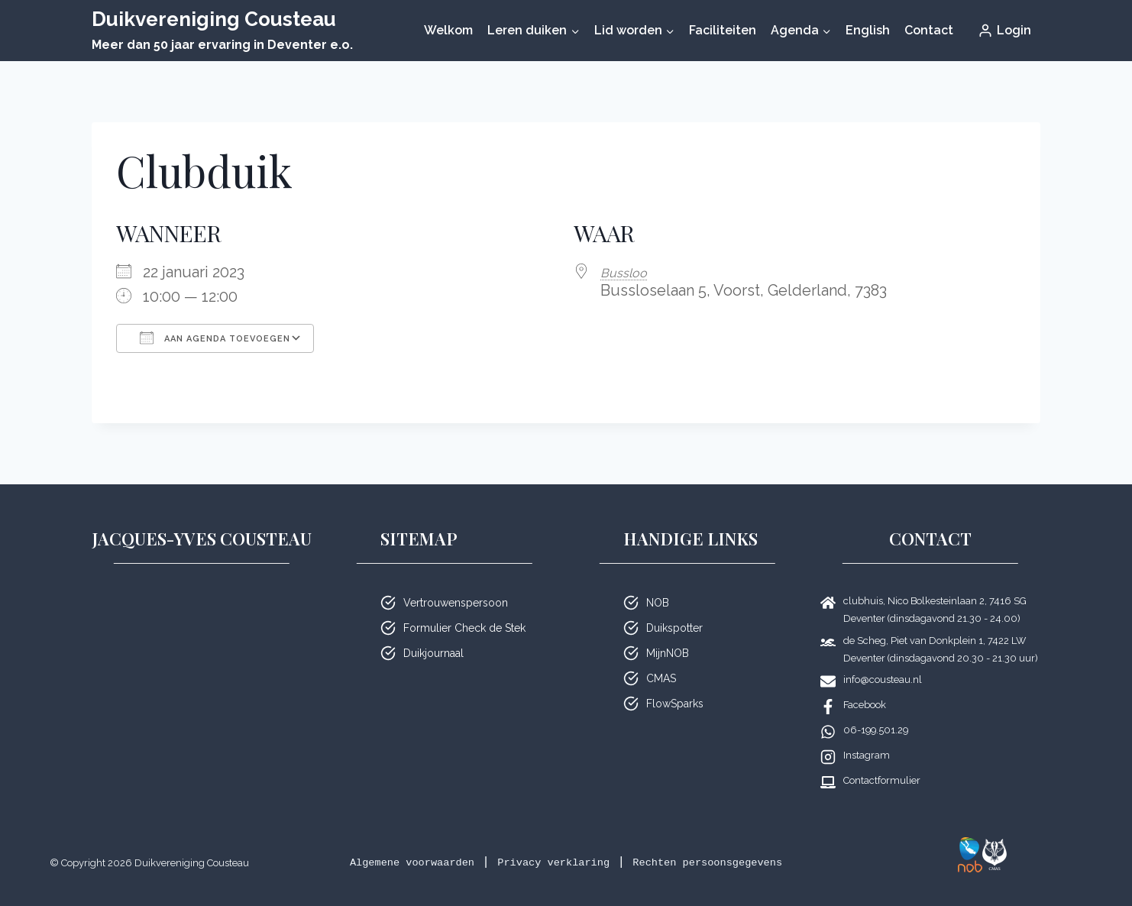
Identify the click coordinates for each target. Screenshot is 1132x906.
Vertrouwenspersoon (455, 603)
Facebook (864, 704)
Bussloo (628, 272)
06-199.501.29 (875, 730)
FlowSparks (674, 703)
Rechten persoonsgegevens (735, 862)
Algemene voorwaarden (381, 862)
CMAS (661, 678)
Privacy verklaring (550, 862)
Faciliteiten (722, 30)
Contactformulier (881, 780)
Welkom (448, 30)
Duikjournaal (433, 653)
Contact (928, 30)
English (868, 30)
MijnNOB (667, 653)
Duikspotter (674, 628)
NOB (657, 603)
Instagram (866, 755)
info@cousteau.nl (882, 679)
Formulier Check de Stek (464, 628)
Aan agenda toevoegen (215, 338)
